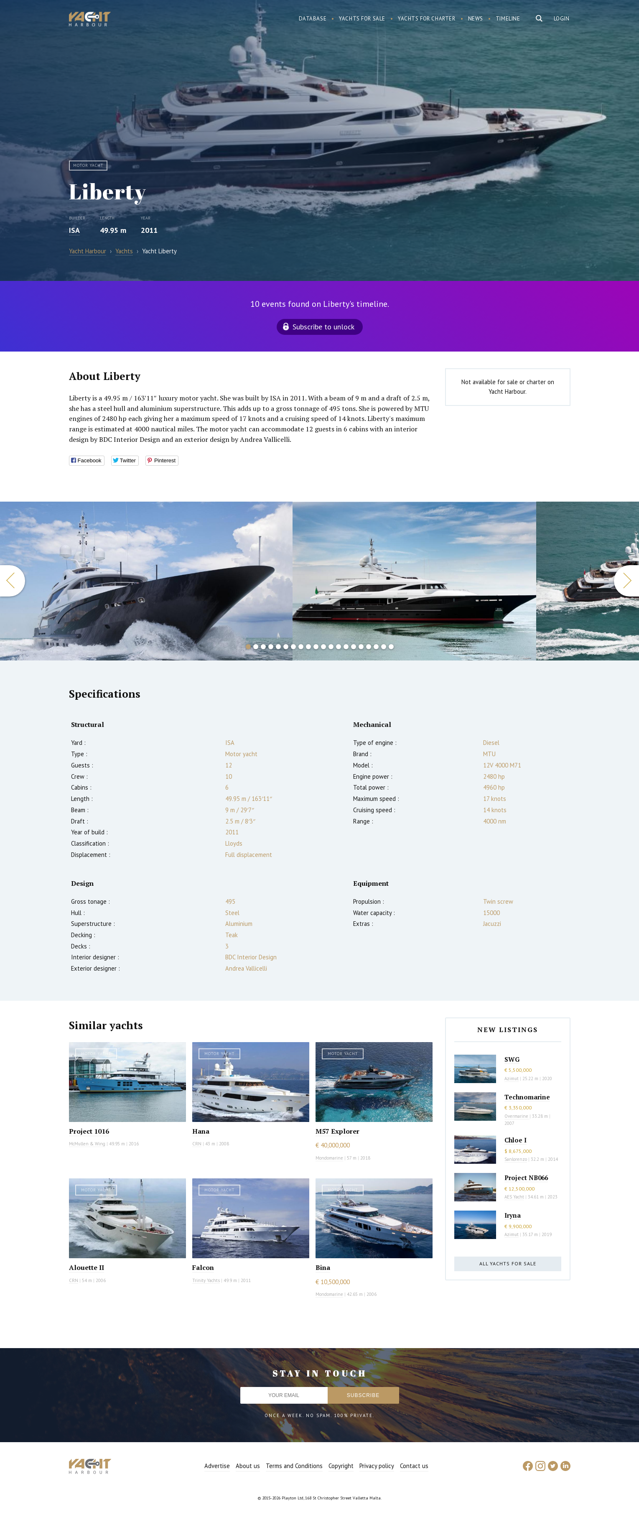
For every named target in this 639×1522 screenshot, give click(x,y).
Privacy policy (376, 1466)
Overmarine (517, 1116)
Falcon (203, 1267)
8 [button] (300, 646)
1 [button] (248, 646)
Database (313, 18)
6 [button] (285, 646)
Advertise (217, 1466)
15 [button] (353, 646)
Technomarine (527, 1097)
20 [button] (391, 646)
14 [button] (346, 646)
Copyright (341, 1466)
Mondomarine (329, 1158)
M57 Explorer (337, 1131)
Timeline (508, 18)
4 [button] (270, 646)
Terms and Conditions (294, 1466)
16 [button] (361, 646)
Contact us (414, 1466)
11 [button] (323, 646)
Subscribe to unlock (323, 326)
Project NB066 (526, 1177)
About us (248, 1466)
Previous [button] (12, 581)
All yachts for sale (507, 1263)
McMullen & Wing (87, 1144)
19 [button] (383, 646)
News (475, 18)
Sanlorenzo (515, 1159)
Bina (323, 1267)
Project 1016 (89, 1131)
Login (562, 18)
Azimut (511, 1078)
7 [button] (293, 646)
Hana (200, 1131)
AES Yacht (514, 1197)
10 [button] (315, 646)
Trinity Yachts (206, 1280)
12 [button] (331, 646)
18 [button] (376, 646)
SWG (511, 1059)
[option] (146, 581)
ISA (74, 230)
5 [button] (278, 646)
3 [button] (263, 646)
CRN (196, 1144)
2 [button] (255, 646)
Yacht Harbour (90, 20)
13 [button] (338, 646)
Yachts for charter (427, 18)
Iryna (512, 1215)
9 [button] (308, 646)
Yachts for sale (362, 18)
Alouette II (86, 1267)
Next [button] (626, 581)
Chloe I (515, 1140)
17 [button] (368, 646)
